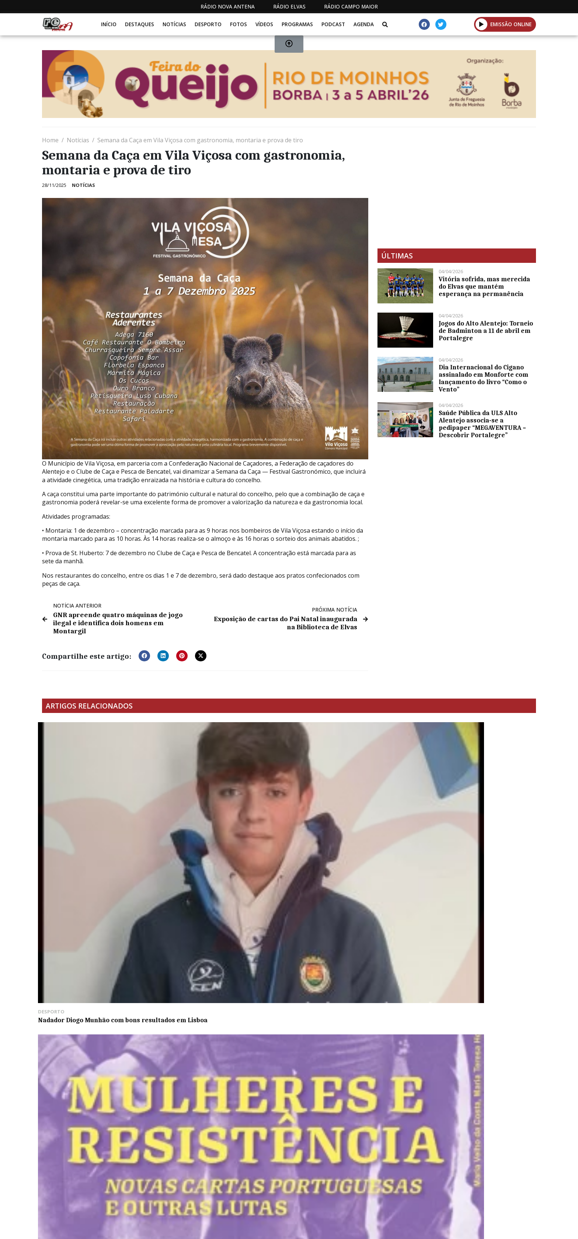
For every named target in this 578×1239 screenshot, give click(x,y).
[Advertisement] (456, 187)
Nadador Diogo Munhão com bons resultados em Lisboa (93, 806)
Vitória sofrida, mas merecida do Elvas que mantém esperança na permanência (484, 286)
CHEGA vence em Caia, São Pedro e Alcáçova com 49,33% (346, 732)
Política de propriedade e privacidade (482, 1190)
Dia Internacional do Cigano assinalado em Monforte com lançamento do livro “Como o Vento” (483, 378)
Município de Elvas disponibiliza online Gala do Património (467, 806)
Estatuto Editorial (286, 1190)
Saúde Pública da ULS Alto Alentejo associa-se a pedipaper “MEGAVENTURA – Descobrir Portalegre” (482, 424)
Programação (348, 1190)
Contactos (398, 1190)
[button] (144, 645)
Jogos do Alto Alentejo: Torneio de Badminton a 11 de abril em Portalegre (486, 331)
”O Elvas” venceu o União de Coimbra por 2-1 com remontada (97, 916)
